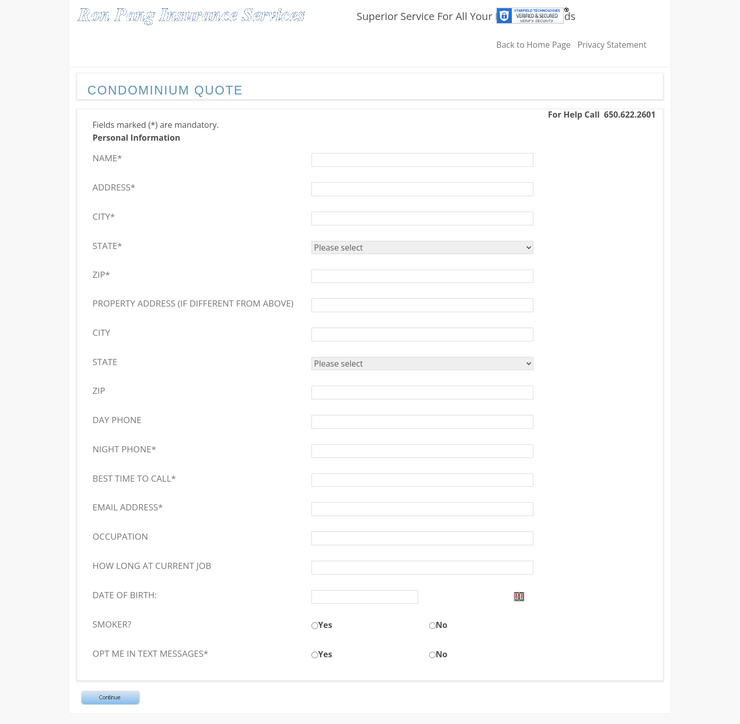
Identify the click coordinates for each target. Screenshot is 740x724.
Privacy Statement (612, 44)
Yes (325, 625)
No (442, 625)
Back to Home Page (533, 44)
